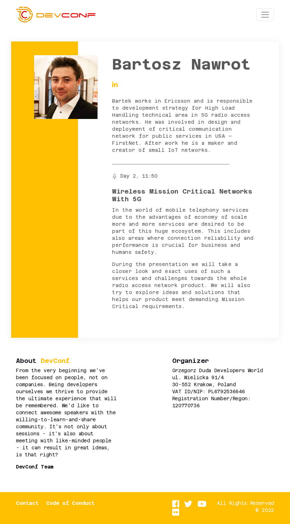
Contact (27, 503)
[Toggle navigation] (265, 14)
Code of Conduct (70, 503)
